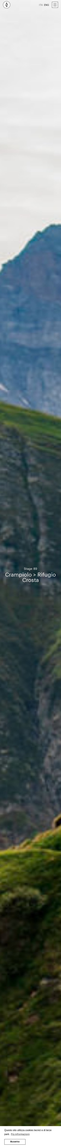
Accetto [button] (15, 1142)
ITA (41, 5)
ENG (46, 5)
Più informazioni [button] (20, 1134)
